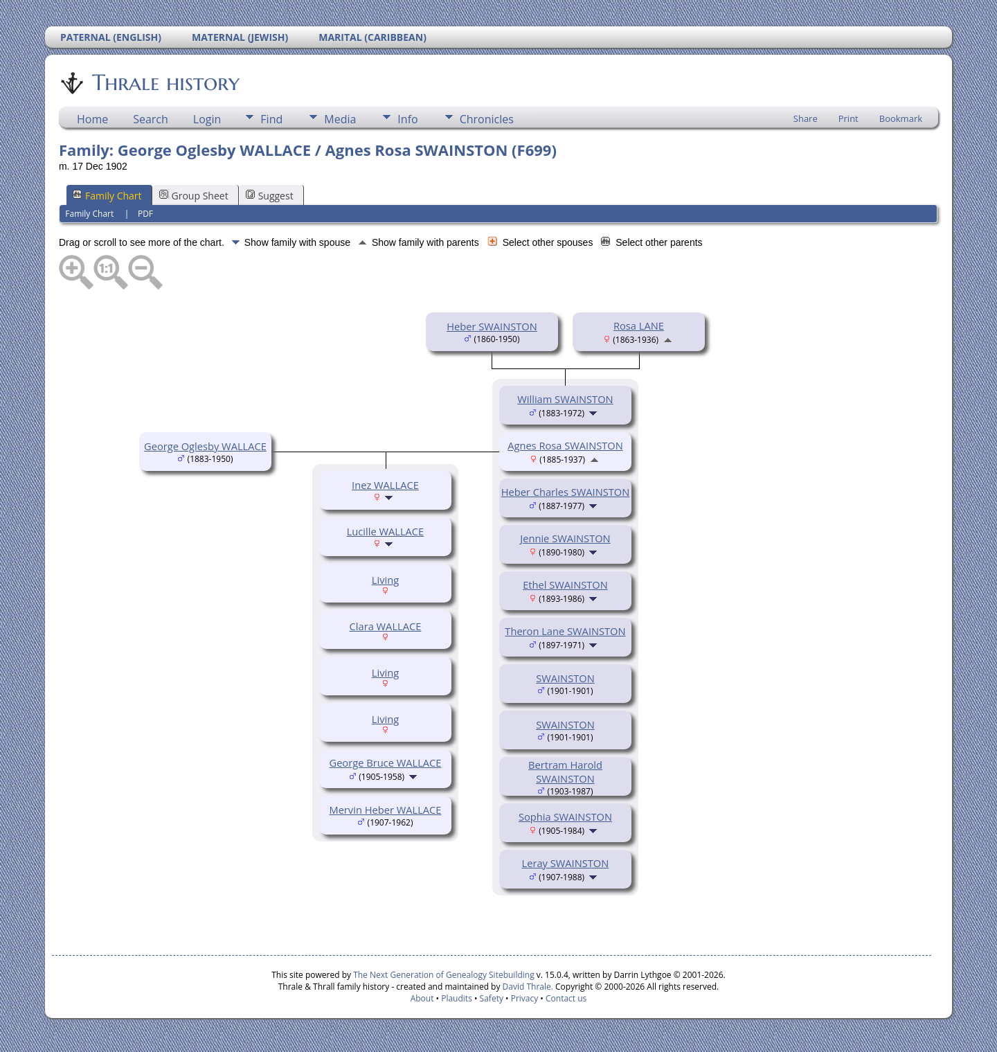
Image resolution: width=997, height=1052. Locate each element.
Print (848, 118)
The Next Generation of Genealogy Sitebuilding (444, 975)
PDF (145, 214)
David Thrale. (526, 986)
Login (207, 119)
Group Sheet (193, 195)
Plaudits (456, 998)
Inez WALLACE (385, 485)
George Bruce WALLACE (385, 762)
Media (340, 119)
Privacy (525, 998)
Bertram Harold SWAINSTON (565, 771)
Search (150, 119)
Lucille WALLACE (385, 531)
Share (805, 118)
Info (407, 119)
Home (92, 119)
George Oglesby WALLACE (205, 446)
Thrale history (165, 82)
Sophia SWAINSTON (565, 816)
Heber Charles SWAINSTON (565, 492)
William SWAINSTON (565, 399)
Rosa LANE (638, 325)
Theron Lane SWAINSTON (565, 631)
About (422, 998)
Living (385, 580)
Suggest (270, 195)
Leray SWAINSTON (565, 863)
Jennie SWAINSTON (565, 538)
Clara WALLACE (386, 626)
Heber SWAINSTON (492, 326)
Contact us (566, 998)
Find (271, 119)
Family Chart (107, 195)
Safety (491, 998)
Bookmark (900, 118)
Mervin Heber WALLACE (385, 810)
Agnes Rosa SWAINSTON (565, 445)
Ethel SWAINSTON (565, 584)
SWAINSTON (565, 678)
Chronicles (487, 119)
